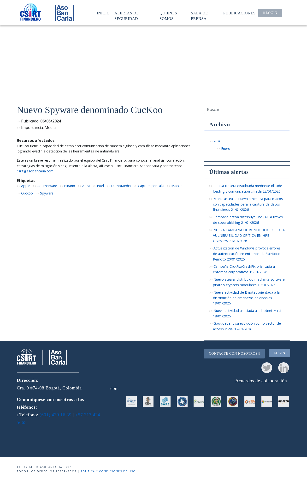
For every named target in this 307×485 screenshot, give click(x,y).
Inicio (103, 13)
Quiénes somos (168, 15)
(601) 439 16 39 (55, 414)
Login (270, 13)
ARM (86, 185)
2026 (217, 141)
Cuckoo (27, 193)
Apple (25, 185)
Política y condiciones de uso (108, 471)
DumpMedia (121, 185)
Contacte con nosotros (234, 353)
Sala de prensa (199, 15)
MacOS (177, 185)
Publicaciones (239, 13)
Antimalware (47, 185)
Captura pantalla (151, 185)
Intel (100, 185)
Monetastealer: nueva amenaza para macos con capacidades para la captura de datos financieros (248, 204)
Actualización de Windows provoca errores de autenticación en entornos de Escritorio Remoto (247, 253)
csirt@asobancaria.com (35, 171)
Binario (69, 185)
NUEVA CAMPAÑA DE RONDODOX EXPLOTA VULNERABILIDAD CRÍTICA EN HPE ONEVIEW (249, 235)
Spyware (46, 193)
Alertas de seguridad (126, 15)
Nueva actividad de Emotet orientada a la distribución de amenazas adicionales (246, 298)
